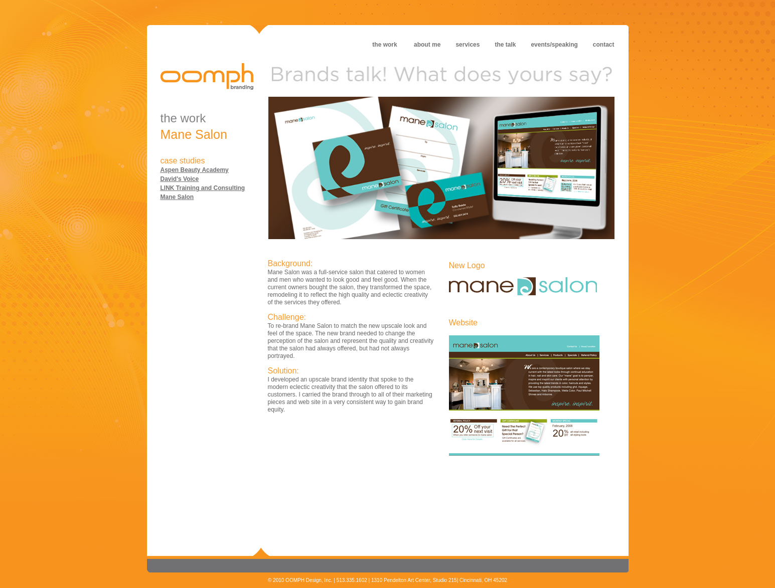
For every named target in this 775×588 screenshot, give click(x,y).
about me (434, 44)
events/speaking (554, 44)
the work (384, 44)
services (467, 44)
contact (603, 44)
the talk (505, 44)
